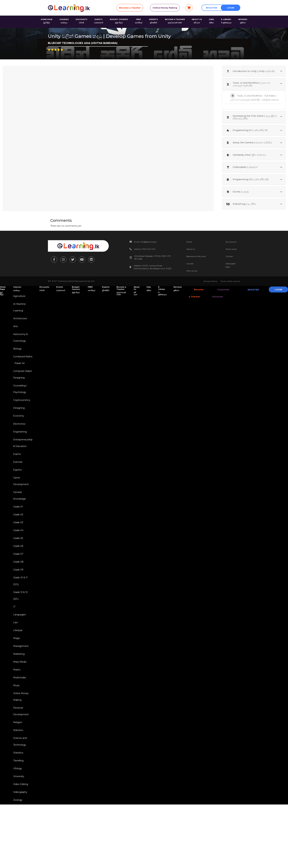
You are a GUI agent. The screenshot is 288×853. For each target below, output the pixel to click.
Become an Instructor (196, 256)
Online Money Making (165, 7)
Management (20, 667)
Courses (189, 263)
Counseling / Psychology (19, 395)
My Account (231, 242)
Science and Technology (19, 769)
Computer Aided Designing (22, 379)
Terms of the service (230, 281)
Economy (18, 423)
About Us (190, 249)
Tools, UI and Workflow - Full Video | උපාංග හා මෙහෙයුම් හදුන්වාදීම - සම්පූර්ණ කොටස (254, 97)
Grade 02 (18, 528)
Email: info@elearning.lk (145, 242)
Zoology (17, 830)
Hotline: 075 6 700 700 (144, 249)
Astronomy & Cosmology (20, 340)
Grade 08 (18, 578)
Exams (16, 464)
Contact (229, 256)
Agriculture (19, 296)
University (18, 805)
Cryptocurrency (21, 406)
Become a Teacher (130, 7)
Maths (16, 692)
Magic (16, 659)
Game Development (20, 493)
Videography (19, 822)
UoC (93, 281)
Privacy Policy (210, 281)
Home (189, 242)
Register (211, 7)
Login (230, 7)
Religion (17, 748)
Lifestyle (17, 651)
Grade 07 (18, 570)
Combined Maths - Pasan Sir (22, 364)
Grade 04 (18, 545)
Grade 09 (18, 586)
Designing (18, 415)
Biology (17, 352)
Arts (15, 328)
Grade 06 (18, 561)
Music (16, 709)
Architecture (19, 320)
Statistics (18, 780)
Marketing (18, 676)
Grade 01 (17, 519)
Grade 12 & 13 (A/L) (20, 614)
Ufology (17, 797)
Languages (19, 634)
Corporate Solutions (218, 293)
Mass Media (19, 684)
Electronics (19, 431)
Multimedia (19, 701)
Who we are (191, 271)
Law (15, 642)
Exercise (17, 472)
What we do (231, 249)
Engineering (19, 440)
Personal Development (20, 737)
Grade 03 (18, 536)
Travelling (18, 789)
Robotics (17, 757)
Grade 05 (17, 553)
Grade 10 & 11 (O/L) (20, 599)
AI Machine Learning (19, 308)
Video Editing (20, 814)
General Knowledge (19, 508)
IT (14, 625)
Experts (17, 480)
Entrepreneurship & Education (22, 452)
